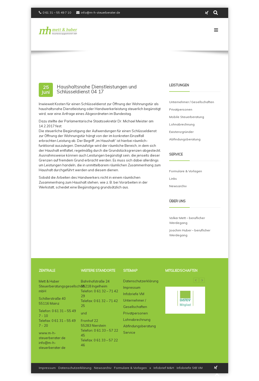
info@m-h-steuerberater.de (100, 12)
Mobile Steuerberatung (186, 117)
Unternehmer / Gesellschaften (191, 102)
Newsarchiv (178, 186)
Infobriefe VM (133, 294)
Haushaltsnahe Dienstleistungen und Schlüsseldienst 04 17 (97, 89)
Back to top (217, 375)
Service (129, 332)
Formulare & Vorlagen (185, 171)
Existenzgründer (181, 132)
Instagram (206, 12)
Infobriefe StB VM (190, 368)
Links (173, 178)
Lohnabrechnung (182, 124)
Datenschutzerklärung (140, 281)
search (215, 12)
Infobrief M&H (164, 368)
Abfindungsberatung (184, 139)
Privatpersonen (180, 109)
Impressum (131, 287)
